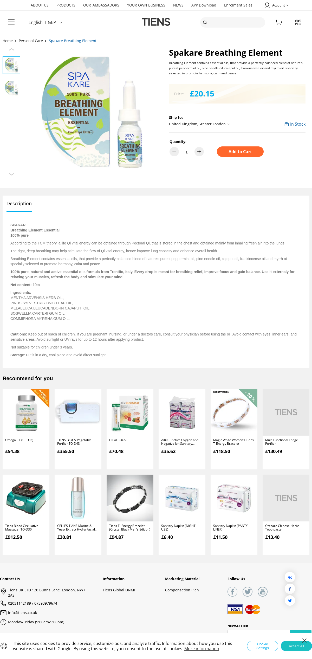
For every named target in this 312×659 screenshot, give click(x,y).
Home (10, 40)
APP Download (203, 5)
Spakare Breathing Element (72, 40)
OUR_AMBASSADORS (101, 5)
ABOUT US (40, 5)
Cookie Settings (262, 646)
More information (201, 648)
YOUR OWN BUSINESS (146, 5)
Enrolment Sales (238, 5)
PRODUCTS (65, 5)
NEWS (178, 5)
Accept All (296, 646)
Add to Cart (240, 151)
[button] (200, 124)
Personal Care (33, 40)
